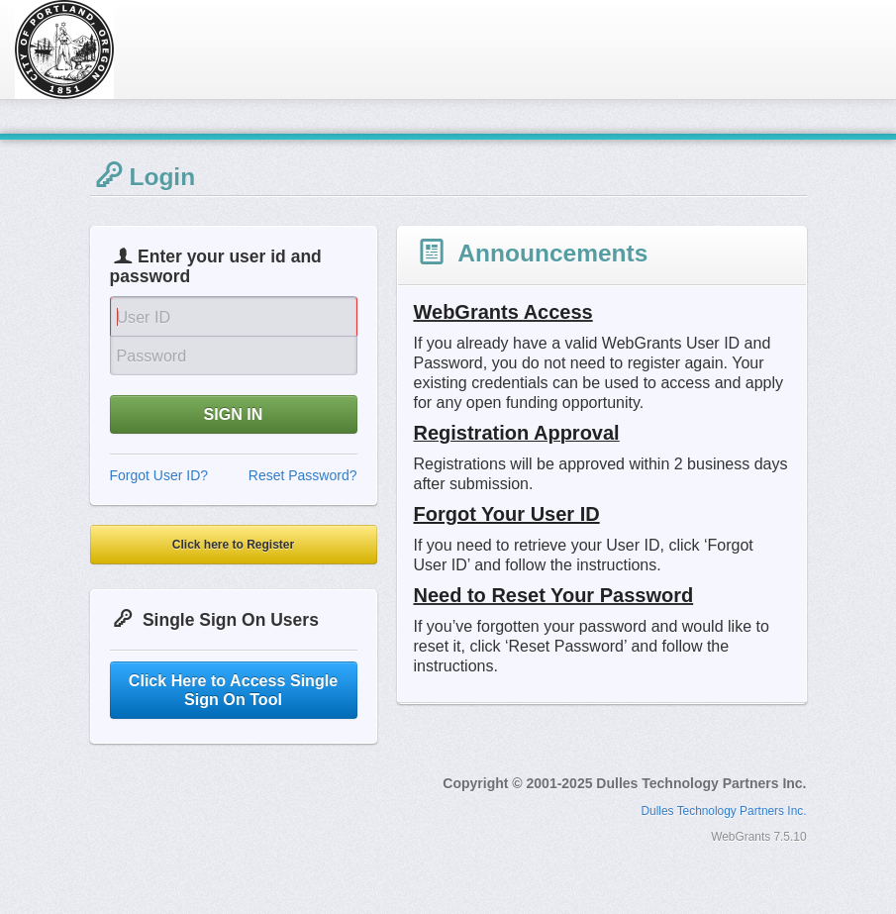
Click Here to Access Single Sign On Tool (233, 689)
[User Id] (233, 316)
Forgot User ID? (159, 475)
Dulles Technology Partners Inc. (724, 811)
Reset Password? (303, 475)
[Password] (233, 355)
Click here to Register (233, 545)
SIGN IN (233, 414)
